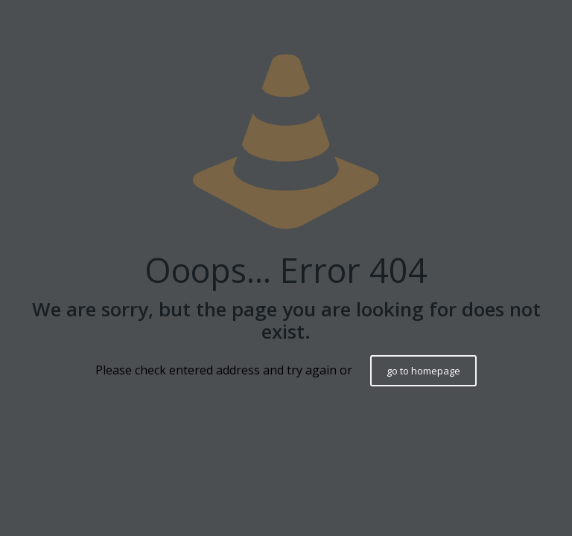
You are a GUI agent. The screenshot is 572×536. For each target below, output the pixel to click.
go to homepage (423, 370)
